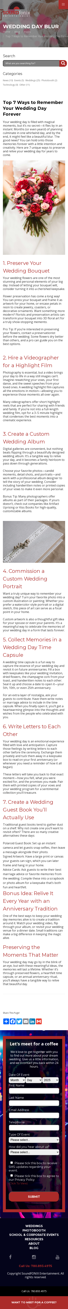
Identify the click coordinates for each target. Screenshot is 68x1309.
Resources (34, 1239)
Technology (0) (10, 84)
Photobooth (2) (49, 80)
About (34, 1243)
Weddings (34, 1226)
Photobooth (34, 1230)
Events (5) (19, 80)
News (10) (8, 80)
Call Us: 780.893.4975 (34, 1291)
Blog (34, 1248)
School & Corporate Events (34, 1235)
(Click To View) (18, 1183)
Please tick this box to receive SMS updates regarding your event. (33, 1166)
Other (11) (24, 84)
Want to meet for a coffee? (34, 1302)
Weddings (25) (32, 80)
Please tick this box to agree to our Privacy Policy (34, 1177)
